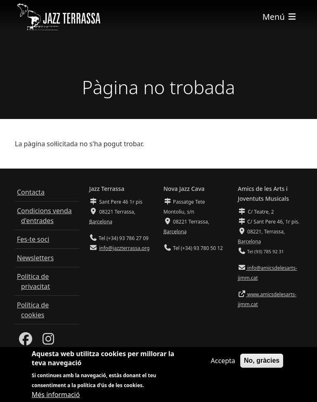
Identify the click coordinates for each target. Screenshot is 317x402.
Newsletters (35, 257)
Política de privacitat (33, 281)
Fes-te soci (33, 239)
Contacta (31, 192)
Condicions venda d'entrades (44, 215)
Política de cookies (33, 309)
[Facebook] (25, 341)
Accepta (223, 363)
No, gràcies (261, 363)
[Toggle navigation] (280, 17)
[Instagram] (48, 341)
